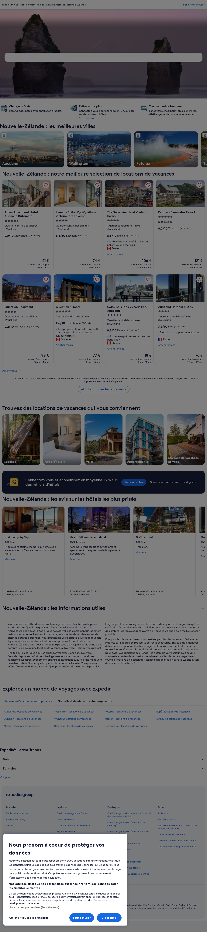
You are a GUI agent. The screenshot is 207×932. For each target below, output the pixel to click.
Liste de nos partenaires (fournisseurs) (34, 907)
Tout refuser (82, 918)
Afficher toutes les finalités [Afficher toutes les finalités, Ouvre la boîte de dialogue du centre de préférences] (29, 918)
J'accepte (109, 918)
